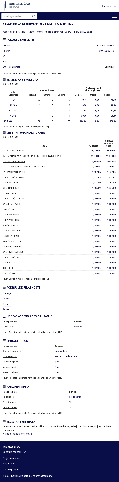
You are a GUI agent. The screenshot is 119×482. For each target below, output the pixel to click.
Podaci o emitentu (54, 32)
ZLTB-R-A (109, 67)
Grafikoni (22, 32)
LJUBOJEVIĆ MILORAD (14, 177)
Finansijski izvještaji (82, 32)
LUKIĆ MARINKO (11, 214)
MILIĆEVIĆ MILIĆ (11, 225)
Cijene (31, 32)
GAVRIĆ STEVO (10, 209)
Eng (113, 6)
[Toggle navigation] (114, 16)
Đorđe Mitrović (10, 356)
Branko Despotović (12, 351)
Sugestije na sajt (11, 458)
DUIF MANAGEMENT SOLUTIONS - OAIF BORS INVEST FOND (32, 156)
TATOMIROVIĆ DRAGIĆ (14, 172)
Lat (103, 6)
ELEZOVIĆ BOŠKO (11, 220)
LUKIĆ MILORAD (11, 182)
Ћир (108, 6)
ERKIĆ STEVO (9, 262)
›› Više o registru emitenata (17, 433)
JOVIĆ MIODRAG (11, 188)
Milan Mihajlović (10, 361)
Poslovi (39, 32)
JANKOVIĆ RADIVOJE (13, 252)
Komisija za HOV (11, 447)
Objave (67, 32)
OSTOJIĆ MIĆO (10, 273)
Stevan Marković (11, 372)
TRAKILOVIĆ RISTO (12, 193)
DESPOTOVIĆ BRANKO (14, 150)
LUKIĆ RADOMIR (11, 236)
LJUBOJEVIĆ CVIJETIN (14, 257)
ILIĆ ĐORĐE (8, 268)
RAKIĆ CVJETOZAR (12, 241)
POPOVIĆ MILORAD (12, 230)
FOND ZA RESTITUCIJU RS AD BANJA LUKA (24, 166)
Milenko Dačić (9, 367)
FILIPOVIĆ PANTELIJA (13, 246)
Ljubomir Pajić (10, 407)
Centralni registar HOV (15, 452)
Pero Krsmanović (11, 402)
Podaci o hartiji (10, 32)
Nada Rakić (8, 397)
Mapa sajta (9, 463)
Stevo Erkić (8, 326)
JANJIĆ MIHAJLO (11, 204)
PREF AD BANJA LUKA (14, 161)
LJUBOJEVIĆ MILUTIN (13, 198)
